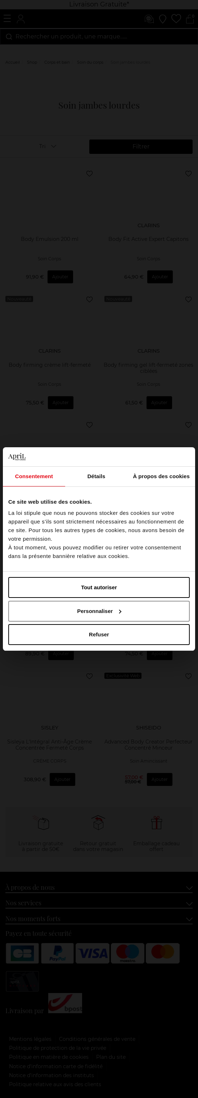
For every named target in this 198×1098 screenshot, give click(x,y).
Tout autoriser (99, 587)
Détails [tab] (96, 476)
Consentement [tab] (34, 476)
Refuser (99, 634)
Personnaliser (99, 611)
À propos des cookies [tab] (161, 476)
